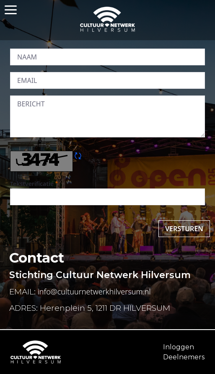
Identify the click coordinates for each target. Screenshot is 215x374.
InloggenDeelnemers (184, 352)
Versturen (184, 228)
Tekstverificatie (34, 184)
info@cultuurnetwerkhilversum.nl (94, 291)
